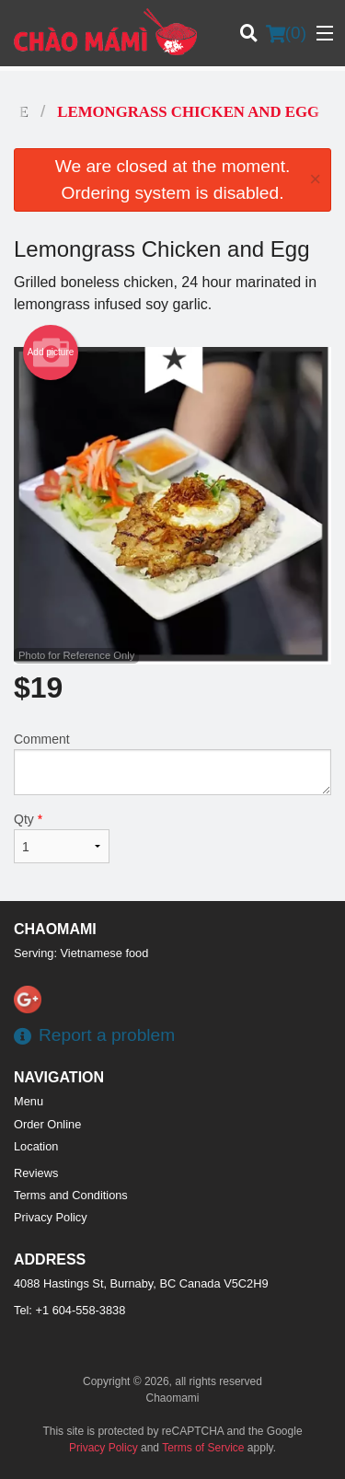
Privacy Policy (50, 1217)
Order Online (47, 1124)
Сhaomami (55, 929)
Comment (172, 763)
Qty (61, 837)
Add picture (51, 352)
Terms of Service (203, 1447)
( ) (286, 33)
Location (36, 1146)
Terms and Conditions (71, 1195)
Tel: (69, 1310)
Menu (28, 1101)
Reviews (36, 1173)
